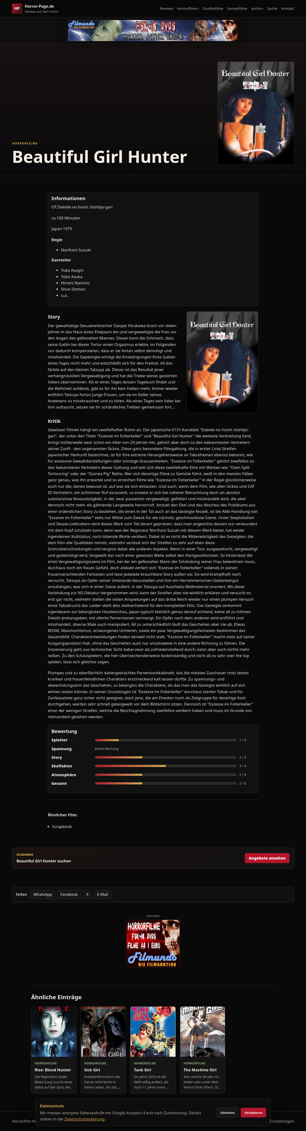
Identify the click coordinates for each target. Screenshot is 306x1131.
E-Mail (102, 894)
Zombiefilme (212, 8)
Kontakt (287, 8)
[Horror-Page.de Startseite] (37, 8)
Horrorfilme (187, 8)
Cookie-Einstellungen (275, 1121)
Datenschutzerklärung (84, 1119)
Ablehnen (227, 1113)
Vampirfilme (237, 8)
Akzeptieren (253, 1113)
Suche (273, 8)
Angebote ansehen (267, 858)
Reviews (166, 8)
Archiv (256, 8)
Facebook (69, 894)
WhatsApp (42, 894)
